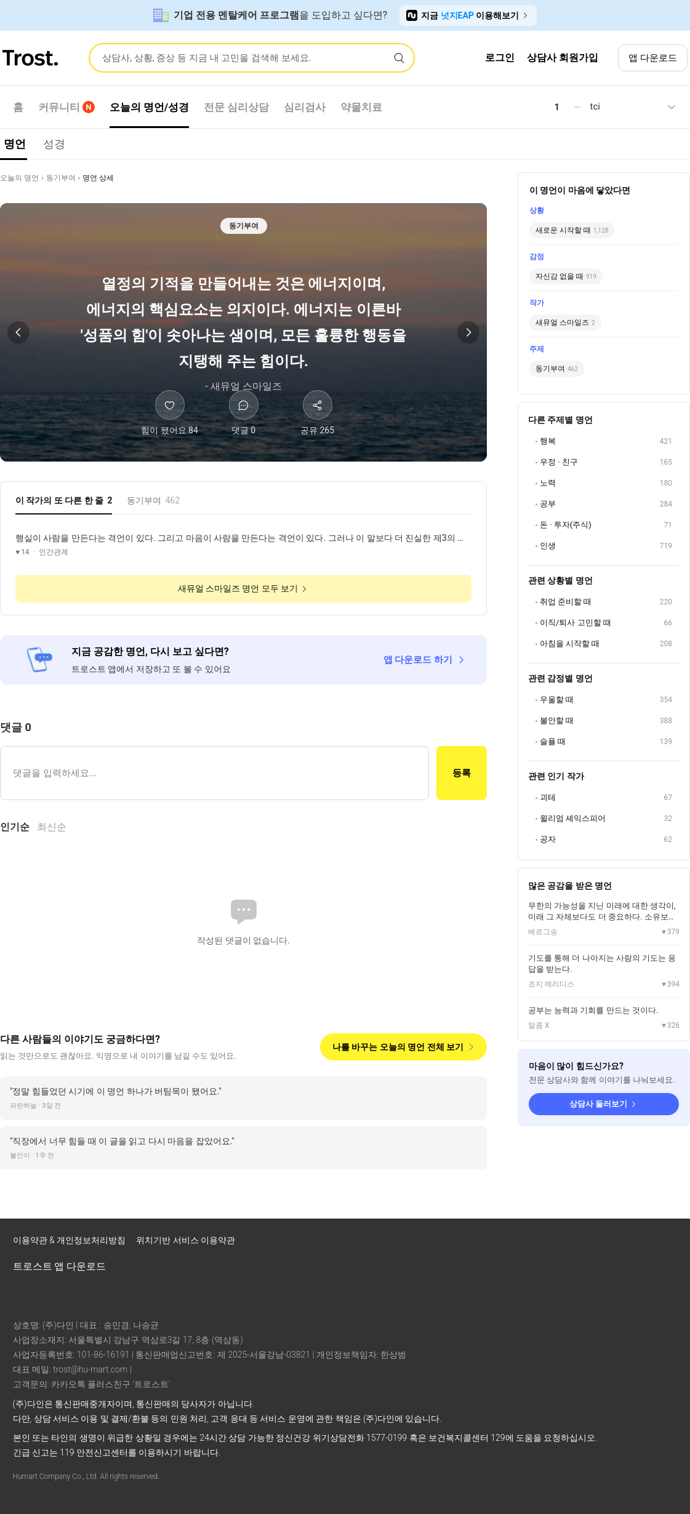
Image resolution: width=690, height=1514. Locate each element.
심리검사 (305, 107)
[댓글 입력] (214, 773)
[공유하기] (317, 413)
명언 (15, 143)
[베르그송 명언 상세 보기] (604, 918)
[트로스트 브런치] (633, 1243)
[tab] (63, 504)
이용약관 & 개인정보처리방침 (70, 1240)
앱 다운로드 (652, 57)
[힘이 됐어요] (170, 413)
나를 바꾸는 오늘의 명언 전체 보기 (404, 1047)
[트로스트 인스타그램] (601, 1243)
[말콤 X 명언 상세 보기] (604, 1018)
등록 (461, 773)
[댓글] (244, 413)
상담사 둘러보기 (603, 1104)
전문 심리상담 (236, 107)
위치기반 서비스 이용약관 (185, 1240)
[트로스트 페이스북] (569, 1243)
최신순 (51, 827)
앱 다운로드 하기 (425, 660)
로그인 (500, 57)
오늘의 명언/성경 (150, 107)
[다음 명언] (468, 332)
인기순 (15, 827)
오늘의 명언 (19, 178)
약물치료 (361, 107)
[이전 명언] (18, 332)
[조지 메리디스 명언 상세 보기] (604, 971)
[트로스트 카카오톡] (665, 1243)
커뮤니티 (66, 107)
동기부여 (61, 178)
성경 (54, 143)
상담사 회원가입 (562, 57)
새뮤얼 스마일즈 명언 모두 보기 (244, 588)
